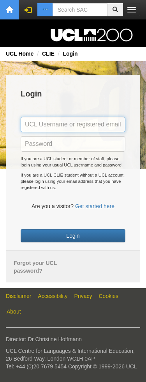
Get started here (94, 206)
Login (70, 54)
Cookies (109, 296)
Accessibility (52, 296)
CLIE (48, 54)
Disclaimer (18, 296)
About (14, 311)
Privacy (83, 296)
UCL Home (19, 54)
